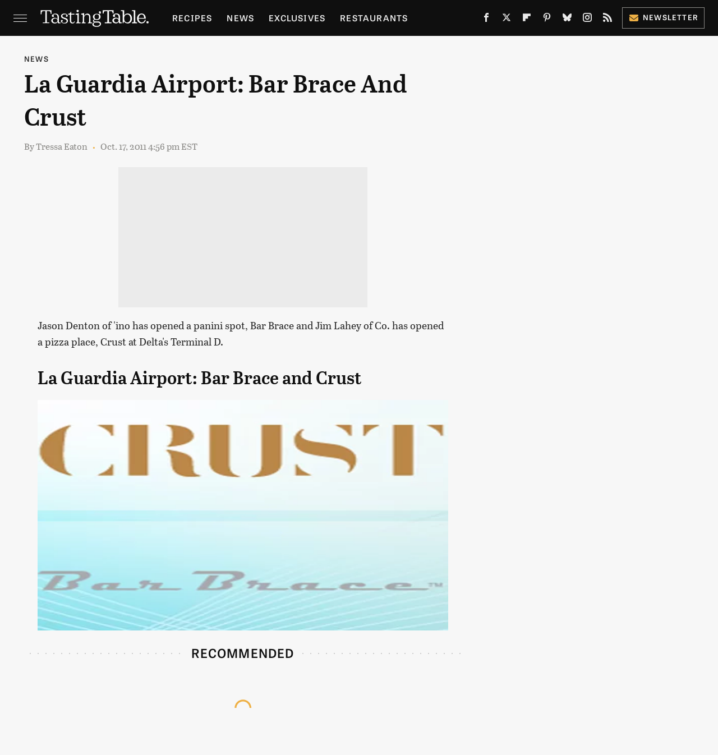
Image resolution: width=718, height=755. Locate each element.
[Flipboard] (526, 20)
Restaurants (374, 17)
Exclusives (297, 17)
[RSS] (607, 20)
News (240, 17)
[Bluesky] (567, 20)
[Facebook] (486, 20)
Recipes (192, 17)
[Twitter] (506, 20)
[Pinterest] (547, 20)
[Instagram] (587, 20)
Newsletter (663, 17)
